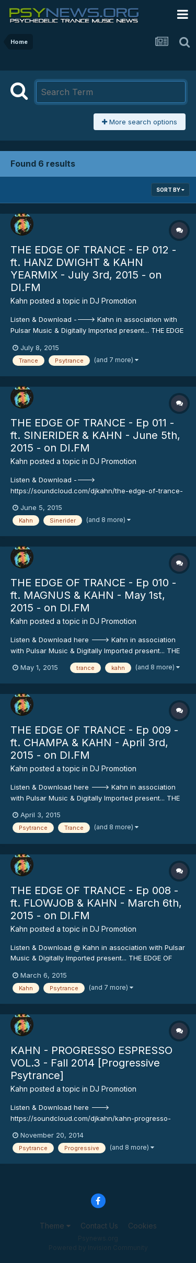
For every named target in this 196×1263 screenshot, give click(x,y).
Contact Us (99, 1225)
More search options (139, 122)
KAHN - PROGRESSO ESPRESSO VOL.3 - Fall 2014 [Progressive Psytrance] (91, 1063)
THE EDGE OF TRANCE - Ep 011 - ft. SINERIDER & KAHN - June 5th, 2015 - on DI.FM (95, 435)
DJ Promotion (113, 300)
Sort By (170, 190)
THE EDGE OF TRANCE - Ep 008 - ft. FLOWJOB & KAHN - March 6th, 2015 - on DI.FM (96, 903)
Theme (55, 1225)
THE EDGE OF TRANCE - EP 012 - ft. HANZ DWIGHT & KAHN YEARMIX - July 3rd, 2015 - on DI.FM (93, 269)
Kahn (19, 300)
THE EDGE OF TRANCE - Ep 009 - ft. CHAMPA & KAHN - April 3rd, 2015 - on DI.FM (94, 742)
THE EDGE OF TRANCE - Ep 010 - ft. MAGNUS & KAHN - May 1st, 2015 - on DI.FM (93, 595)
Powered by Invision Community (98, 1248)
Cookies (142, 1225)
